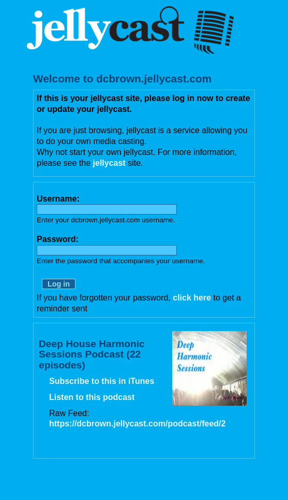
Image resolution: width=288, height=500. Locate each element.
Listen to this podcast (91, 397)
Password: (58, 239)
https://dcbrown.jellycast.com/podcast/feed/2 (137, 423)
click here (192, 297)
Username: (58, 198)
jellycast (109, 163)
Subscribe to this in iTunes (101, 381)
